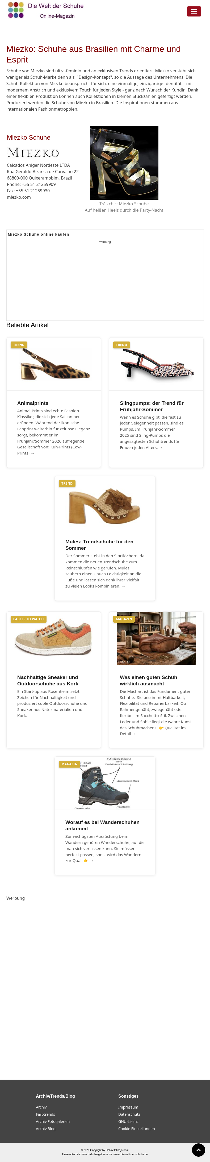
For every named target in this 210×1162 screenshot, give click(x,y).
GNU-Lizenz (128, 1121)
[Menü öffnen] (194, 11)
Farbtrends (45, 1114)
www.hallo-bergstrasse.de (97, 1154)
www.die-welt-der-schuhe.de (131, 1154)
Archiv (41, 1107)
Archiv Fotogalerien (53, 1121)
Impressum (128, 1107)
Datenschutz (129, 1114)
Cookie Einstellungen (136, 1128)
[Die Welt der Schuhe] (46, 10)
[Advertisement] (105, 282)
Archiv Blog (46, 1128)
